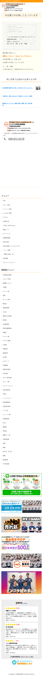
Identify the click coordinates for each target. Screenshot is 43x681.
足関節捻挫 (6, 418)
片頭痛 (5, 344)
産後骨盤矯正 (6, 402)
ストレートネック (8, 386)
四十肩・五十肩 (7, 451)
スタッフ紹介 (6, 205)
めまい (5, 422)
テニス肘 (5, 410)
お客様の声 (6, 221)
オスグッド (6, 361)
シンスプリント (7, 398)
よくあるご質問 (7, 213)
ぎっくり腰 (6, 381)
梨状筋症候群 (6, 369)
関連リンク (6, 229)
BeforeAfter (6, 242)
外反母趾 (5, 373)
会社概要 (5, 258)
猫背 (4, 295)
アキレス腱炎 (6, 340)
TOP (4, 201)
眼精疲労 (5, 353)
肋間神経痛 (6, 307)
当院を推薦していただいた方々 (11, 246)
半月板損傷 (6, 464)
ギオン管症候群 (7, 377)
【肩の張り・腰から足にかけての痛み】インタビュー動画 (17, 96)
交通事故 (5, 365)
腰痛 (4, 455)
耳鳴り (5, 394)
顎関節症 (5, 349)
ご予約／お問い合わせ (9, 225)
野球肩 (5, 431)
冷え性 (5, 312)
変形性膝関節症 (7, 328)
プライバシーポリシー (9, 262)
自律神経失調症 (7, 275)
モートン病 (6, 291)
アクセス (5, 217)
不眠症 (5, 287)
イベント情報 (6, 250)
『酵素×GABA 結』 (8, 254)
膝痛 (4, 447)
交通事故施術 (6, 238)
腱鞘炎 (5, 427)
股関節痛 (5, 459)
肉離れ (5, 332)
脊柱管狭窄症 (6, 390)
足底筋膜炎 (6, 324)
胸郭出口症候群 (7, 316)
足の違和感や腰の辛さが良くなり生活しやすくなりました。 (17, 88)
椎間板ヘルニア (7, 283)
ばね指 (5, 357)
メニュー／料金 (7, 209)
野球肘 (5, 320)
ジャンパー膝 (6, 414)
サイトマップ (6, 233)
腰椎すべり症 (6, 435)
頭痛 (4, 443)
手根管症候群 (6, 406)
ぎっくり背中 (6, 299)
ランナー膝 (6, 336)
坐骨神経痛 (6, 439)
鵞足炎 (5, 303)
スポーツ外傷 (6, 279)
